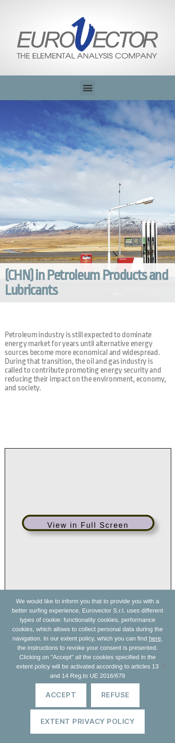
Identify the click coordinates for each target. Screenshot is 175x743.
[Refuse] (163, 666)
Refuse (115, 694)
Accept (60, 694)
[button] (87, 87)
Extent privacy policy (88, 721)
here (155, 638)
